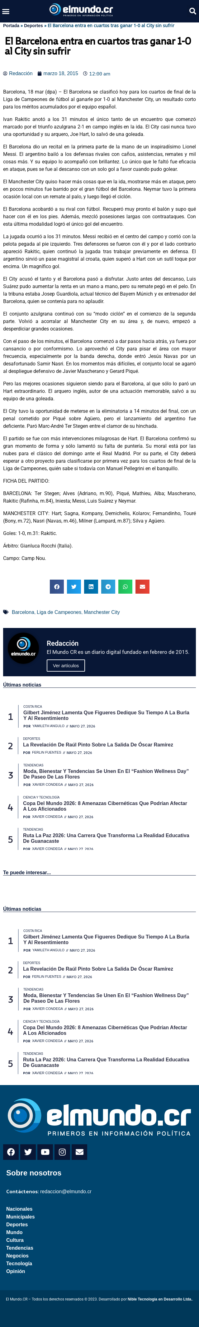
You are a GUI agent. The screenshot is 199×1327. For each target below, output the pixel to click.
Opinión (15, 1271)
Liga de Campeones (59, 612)
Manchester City (102, 612)
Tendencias (19, 1248)
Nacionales (19, 1209)
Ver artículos (66, 665)
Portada (11, 25)
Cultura (15, 1240)
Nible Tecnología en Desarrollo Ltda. (160, 1299)
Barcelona (23, 612)
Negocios (17, 1255)
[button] (6, 11)
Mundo (14, 1232)
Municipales (20, 1216)
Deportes (33, 25)
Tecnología (19, 1263)
